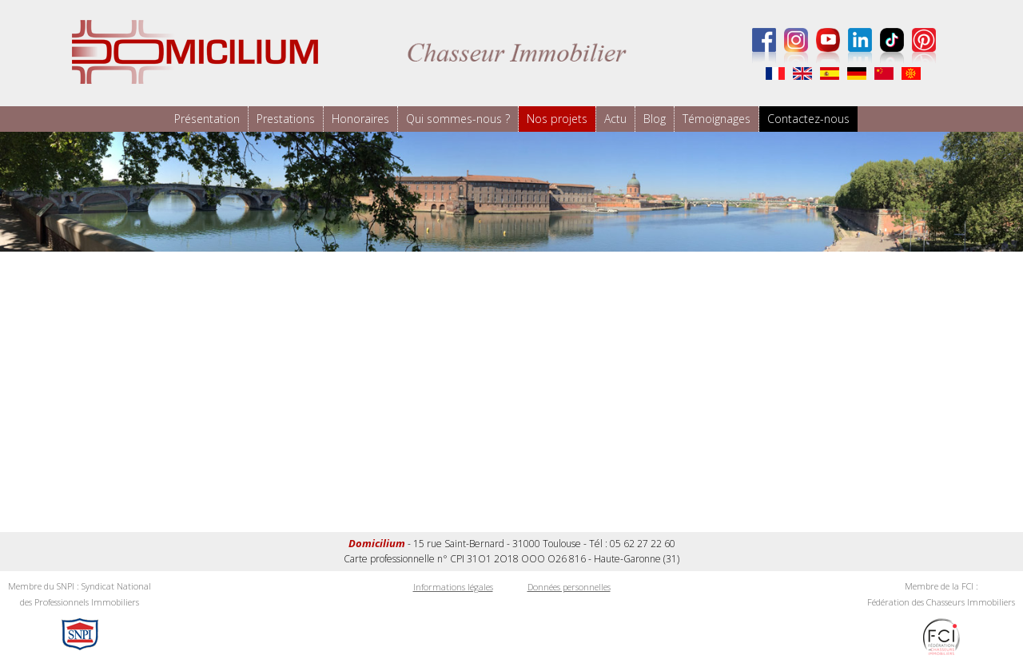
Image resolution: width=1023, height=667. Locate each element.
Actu (615, 118)
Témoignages (716, 118)
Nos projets (557, 118)
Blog (654, 118)
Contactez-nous (808, 118)
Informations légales (453, 587)
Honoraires (360, 118)
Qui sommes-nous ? (458, 118)
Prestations (286, 118)
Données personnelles (569, 587)
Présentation (207, 118)
